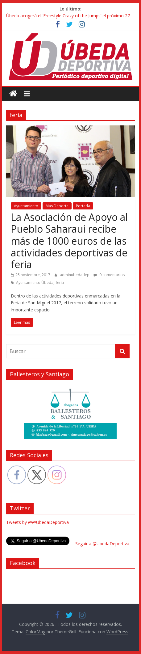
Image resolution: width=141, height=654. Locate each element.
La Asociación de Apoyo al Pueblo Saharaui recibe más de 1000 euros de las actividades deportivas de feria (69, 240)
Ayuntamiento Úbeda (34, 282)
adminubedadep (75, 274)
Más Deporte (57, 206)
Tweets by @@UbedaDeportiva (37, 522)
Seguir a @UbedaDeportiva (102, 543)
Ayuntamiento (26, 206)
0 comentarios (109, 274)
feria (60, 282)
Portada (83, 206)
